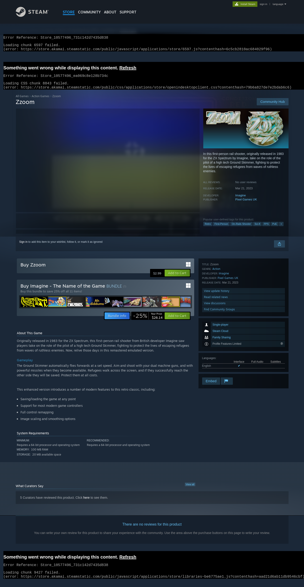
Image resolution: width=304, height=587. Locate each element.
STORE (69, 12)
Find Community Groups (219, 370)
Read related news (216, 358)
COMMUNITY (89, 12)
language (278, 4)
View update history (216, 352)
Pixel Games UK (246, 205)
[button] (177, 278)
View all (190, 489)
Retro (208, 229)
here (86, 503)
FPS (266, 229)
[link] (148, 321)
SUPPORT (128, 12)
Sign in (23, 247)
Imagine (240, 200)
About (110, 12)
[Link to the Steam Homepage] (36, 16)
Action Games (40, 101)
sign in (263, 4)
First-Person (221, 229)
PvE (274, 229)
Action (216, 330)
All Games (22, 101)
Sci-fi (257, 229)
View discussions (215, 364)
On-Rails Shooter (241, 229)
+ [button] (281, 229)
